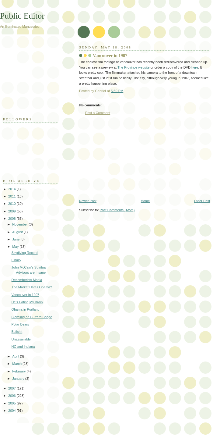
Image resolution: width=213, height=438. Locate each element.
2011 (12, 196)
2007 (12, 388)
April (16, 356)
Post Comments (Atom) (117, 210)
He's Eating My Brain (27, 302)
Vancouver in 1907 (25, 295)
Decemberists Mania (27, 280)
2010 (12, 203)
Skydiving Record (25, 253)
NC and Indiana (23, 346)
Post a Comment (97, 113)
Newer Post (87, 201)
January (18, 378)
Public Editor (22, 15)
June (16, 239)
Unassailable (21, 339)
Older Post (202, 201)
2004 (12, 410)
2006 (12, 395)
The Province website (133, 67)
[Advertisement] (33, 78)
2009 (12, 211)
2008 (12, 218)
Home (145, 201)
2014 (12, 189)
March (17, 363)
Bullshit (17, 331)
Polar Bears (20, 324)
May (15, 246)
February (19, 371)
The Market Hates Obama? (32, 287)
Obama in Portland (26, 309)
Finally (16, 260)
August (17, 232)
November (20, 224)
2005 (12, 403)
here (194, 67)
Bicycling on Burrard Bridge (32, 317)
